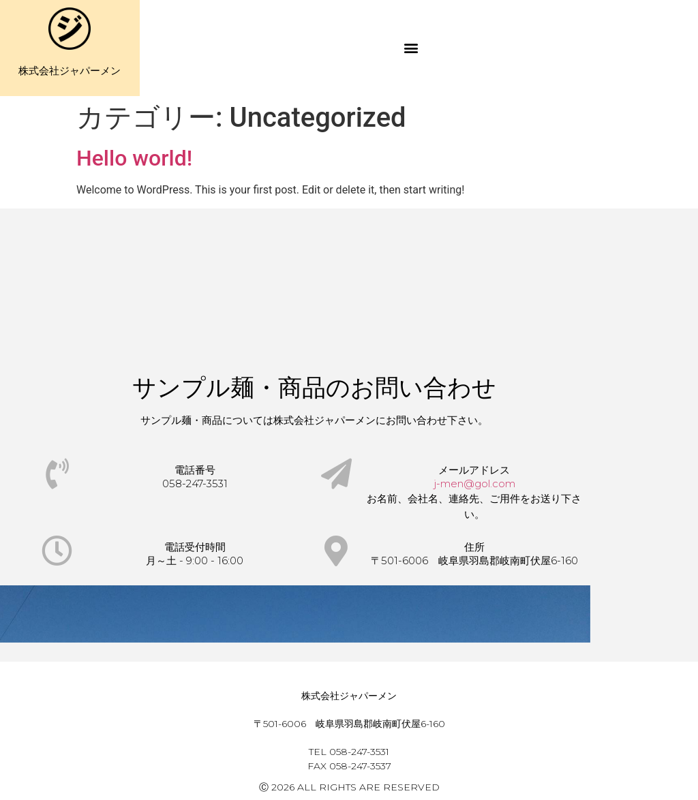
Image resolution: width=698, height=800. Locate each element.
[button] (411, 48)
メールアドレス (474, 469)
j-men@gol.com (474, 483)
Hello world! (134, 158)
